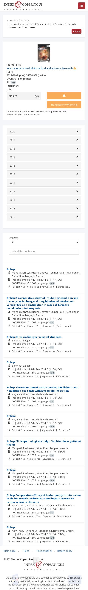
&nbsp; (11, 269)
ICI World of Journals (18, 20)
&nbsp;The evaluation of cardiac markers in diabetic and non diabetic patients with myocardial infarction (42, 389)
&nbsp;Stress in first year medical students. (34, 337)
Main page (10, 550)
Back (76, 31)
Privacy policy (44, 550)
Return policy (64, 550)
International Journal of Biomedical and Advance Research (43, 24)
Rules (26, 550)
